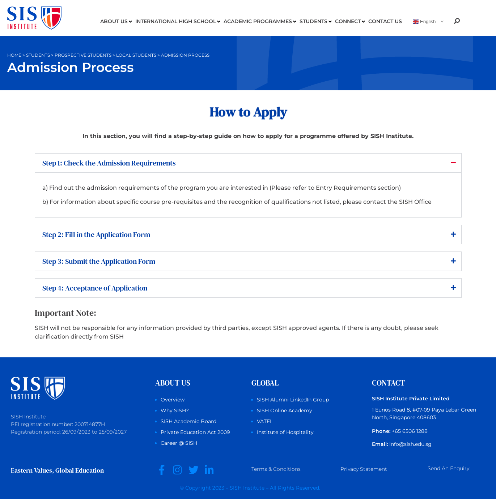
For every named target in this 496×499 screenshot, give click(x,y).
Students (316, 22)
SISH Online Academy (284, 410)
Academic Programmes (260, 22)
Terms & (276, 469)
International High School (177, 22)
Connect (350, 22)
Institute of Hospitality (285, 432)
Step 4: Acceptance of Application (94, 288)
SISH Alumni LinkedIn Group (293, 399)
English (424, 22)
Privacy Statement (364, 469)
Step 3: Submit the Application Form (98, 261)
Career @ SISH (179, 443)
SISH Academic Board (188, 421)
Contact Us (385, 21)
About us (116, 22)
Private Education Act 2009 (195, 432)
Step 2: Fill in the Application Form (96, 234)
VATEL (265, 421)
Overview (173, 399)
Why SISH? (175, 410)
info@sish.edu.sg (410, 444)
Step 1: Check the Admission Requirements (109, 163)
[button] (248, 163)
